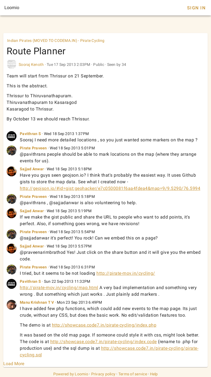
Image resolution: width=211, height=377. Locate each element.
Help (154, 374)
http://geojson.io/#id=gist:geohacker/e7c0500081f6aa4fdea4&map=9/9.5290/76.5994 (110, 188)
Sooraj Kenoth (31, 64)
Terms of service (132, 374)
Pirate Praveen (33, 148)
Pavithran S (30, 133)
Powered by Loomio (70, 374)
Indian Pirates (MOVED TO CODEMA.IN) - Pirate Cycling (55, 40)
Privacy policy (103, 374)
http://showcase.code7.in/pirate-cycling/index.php (104, 325)
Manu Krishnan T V (37, 302)
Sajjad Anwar (32, 169)
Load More (13, 363)
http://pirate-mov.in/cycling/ (125, 273)
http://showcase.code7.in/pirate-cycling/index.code (103, 341)
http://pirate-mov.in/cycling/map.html (59, 287)
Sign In (196, 7)
